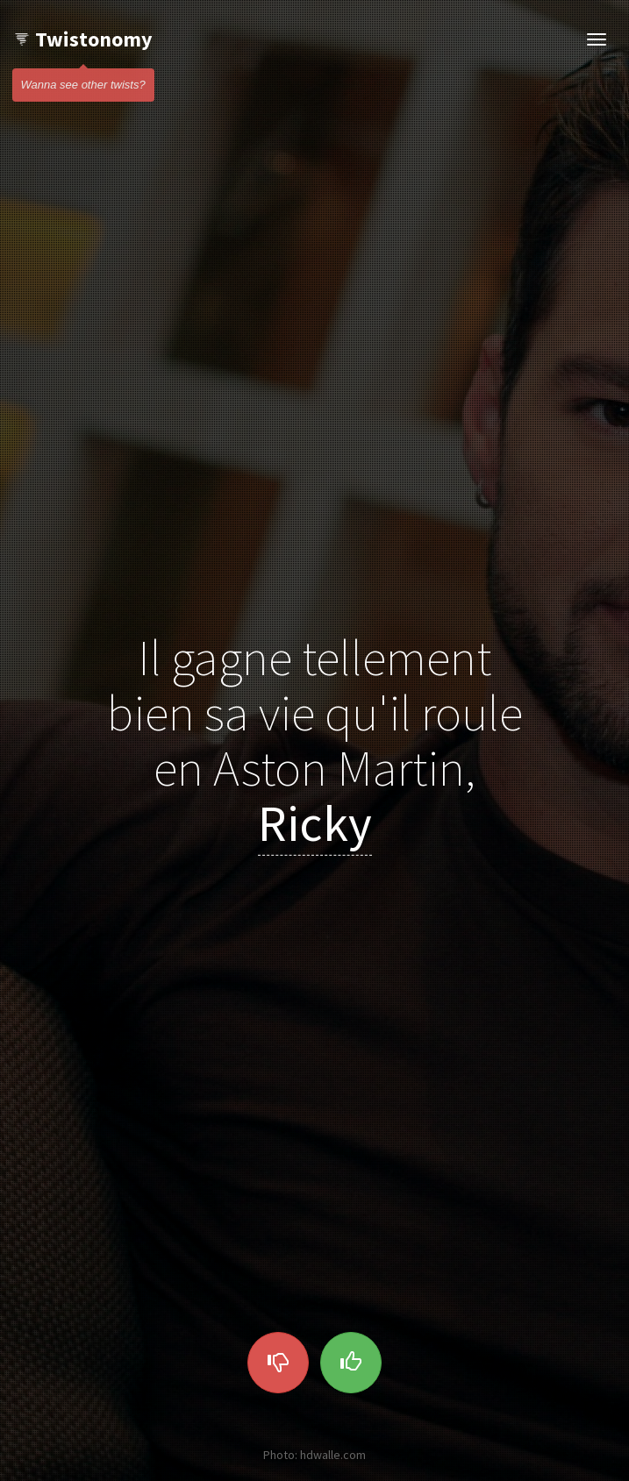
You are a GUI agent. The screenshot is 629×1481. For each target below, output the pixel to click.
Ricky (315, 823)
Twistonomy (83, 39)
